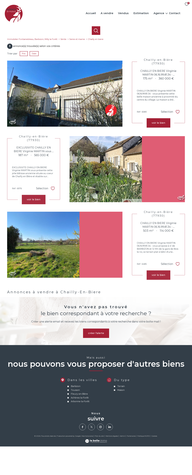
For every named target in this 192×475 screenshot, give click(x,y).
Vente (63, 67)
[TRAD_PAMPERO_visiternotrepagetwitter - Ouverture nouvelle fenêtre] (91, 455)
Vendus (123, 13)
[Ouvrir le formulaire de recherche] (96, 30)
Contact (174, 13)
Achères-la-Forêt (80, 434)
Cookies (154, 464)
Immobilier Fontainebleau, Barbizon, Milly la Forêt (32, 67)
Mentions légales (112, 464)
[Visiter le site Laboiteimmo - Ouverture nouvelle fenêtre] (96, 470)
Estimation (141, 13)
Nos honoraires (87, 464)
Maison (120, 426)
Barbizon (75, 422)
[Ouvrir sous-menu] (166, 13)
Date (34, 82)
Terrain (121, 422)
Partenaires (131, 464)
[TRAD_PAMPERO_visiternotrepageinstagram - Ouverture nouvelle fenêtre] (100, 455)
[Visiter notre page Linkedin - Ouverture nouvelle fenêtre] (109, 455)
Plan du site (99, 464)
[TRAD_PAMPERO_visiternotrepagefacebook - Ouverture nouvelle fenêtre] (82, 455)
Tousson (75, 426)
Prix (24, 82)
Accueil (91, 13)
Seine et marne (77, 67)
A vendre (107, 13)
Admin (122, 464)
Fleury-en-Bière (79, 430)
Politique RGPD (143, 464)
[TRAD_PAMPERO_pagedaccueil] (14, 21)
